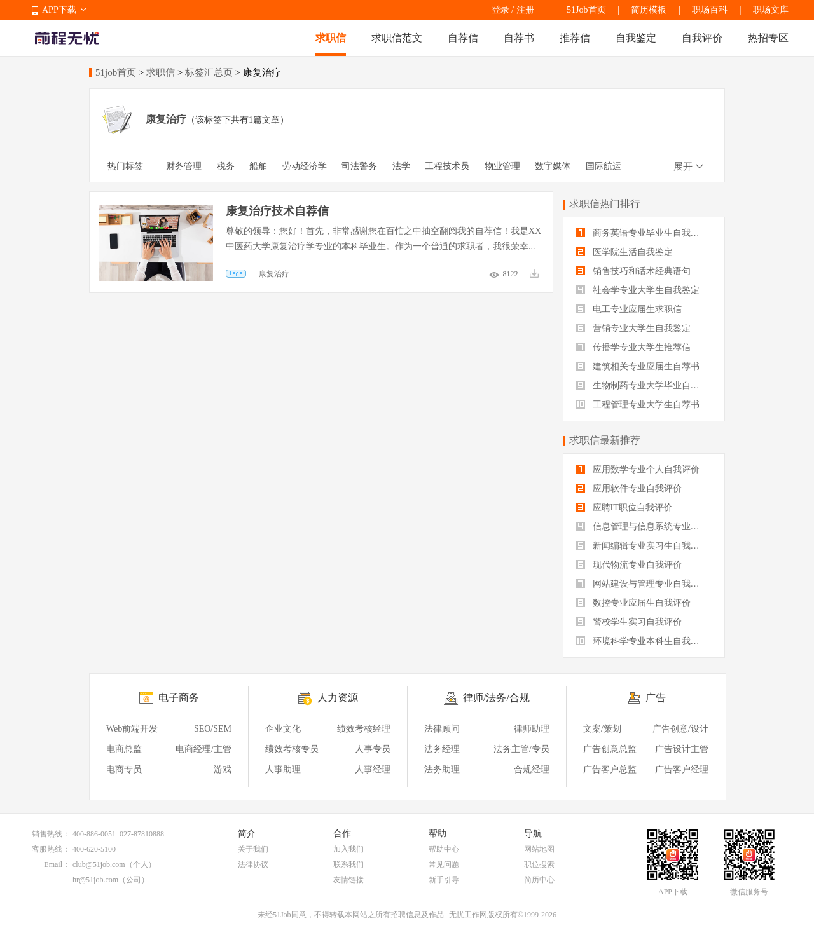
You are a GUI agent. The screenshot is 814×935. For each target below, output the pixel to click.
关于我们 (253, 849)
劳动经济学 (304, 166)
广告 (655, 697)
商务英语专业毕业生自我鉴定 (642, 233)
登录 (500, 10)
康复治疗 (274, 274)
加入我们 (348, 849)
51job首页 (115, 72)
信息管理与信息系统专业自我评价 (644, 526)
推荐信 (575, 37)
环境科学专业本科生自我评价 (642, 641)
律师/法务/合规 (496, 697)
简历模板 (648, 10)
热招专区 (768, 37)
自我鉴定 (636, 37)
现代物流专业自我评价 (629, 565)
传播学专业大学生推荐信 (633, 347)
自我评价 (702, 37)
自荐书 (519, 37)
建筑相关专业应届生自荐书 (638, 366)
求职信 (330, 37)
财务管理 (184, 166)
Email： (57, 864)
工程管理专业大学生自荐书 (638, 404)
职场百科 (710, 10)
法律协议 (253, 864)
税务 (226, 166)
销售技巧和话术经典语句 (633, 271)
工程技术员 (447, 166)
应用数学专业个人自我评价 (638, 469)
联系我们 (348, 864)
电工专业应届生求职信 (629, 309)
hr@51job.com (95, 879)
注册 (525, 10)
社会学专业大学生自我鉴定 (638, 290)
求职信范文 (396, 37)
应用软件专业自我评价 (629, 488)
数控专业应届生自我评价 (633, 603)
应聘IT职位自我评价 (624, 507)
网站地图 (539, 849)
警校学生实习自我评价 (629, 622)
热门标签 (125, 166)
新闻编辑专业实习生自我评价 (642, 545)
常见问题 (444, 864)
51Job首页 (586, 10)
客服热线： (51, 849)
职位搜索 (539, 864)
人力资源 (337, 697)
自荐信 (463, 37)
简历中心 (539, 879)
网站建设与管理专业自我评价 (642, 584)
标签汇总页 (209, 72)
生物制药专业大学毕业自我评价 (644, 385)
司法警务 (359, 166)
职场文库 (771, 10)
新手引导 (444, 879)
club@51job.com (98, 864)
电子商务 (178, 697)
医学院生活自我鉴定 (624, 252)
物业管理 (502, 166)
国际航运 (603, 166)
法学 (401, 166)
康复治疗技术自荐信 (277, 211)
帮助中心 (444, 849)
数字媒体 (552, 166)
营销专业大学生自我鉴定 (633, 328)
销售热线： (51, 833)
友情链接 (348, 879)
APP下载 (59, 10)
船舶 (258, 166)
